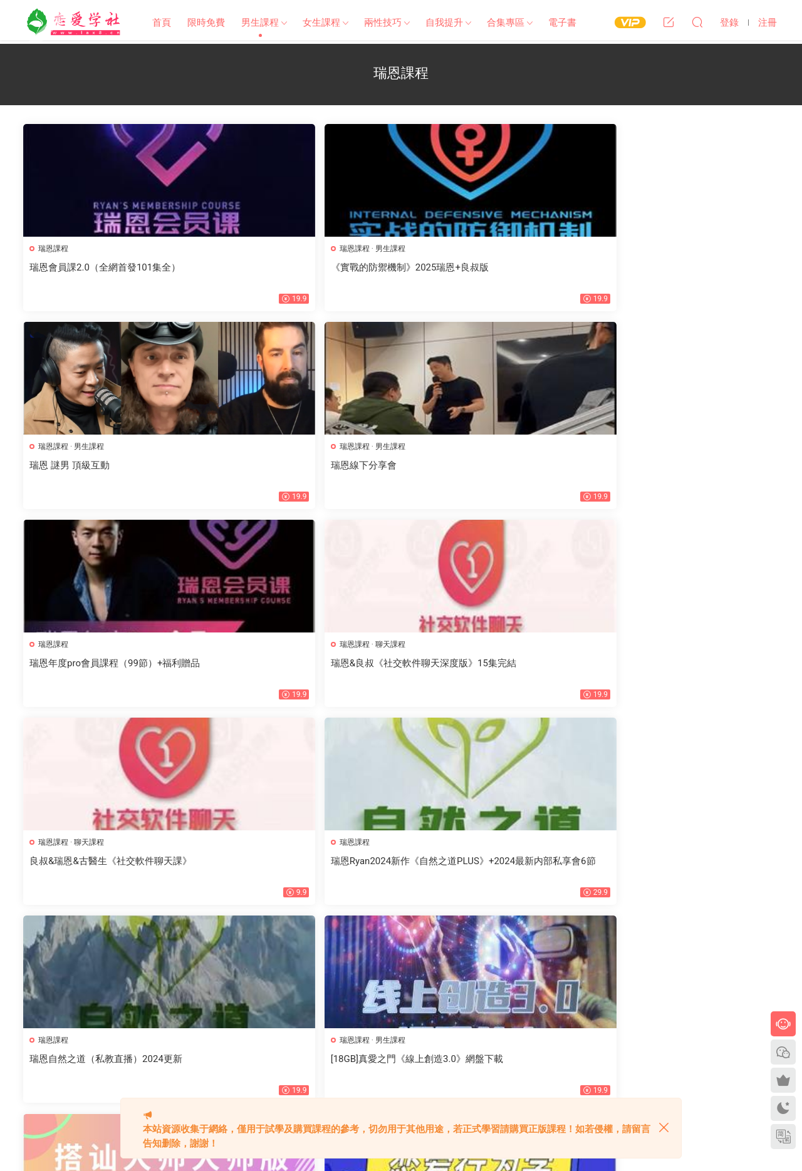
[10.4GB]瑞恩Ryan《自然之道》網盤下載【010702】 (493, 873)
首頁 (161, 22)
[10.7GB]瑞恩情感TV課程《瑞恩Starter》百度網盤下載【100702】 (683, 873)
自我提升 (444, 22)
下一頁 (423, 944)
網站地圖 (293, 1036)
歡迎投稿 (293, 1081)
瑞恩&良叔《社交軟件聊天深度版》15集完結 (301, 473)
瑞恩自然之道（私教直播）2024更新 (107, 667)
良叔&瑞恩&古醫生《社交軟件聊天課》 (495, 467)
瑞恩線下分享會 (637, 267)
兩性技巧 (383, 22)
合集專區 (505, 22)
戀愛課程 (628, 648)
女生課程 (321, 22)
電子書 (562, 22)
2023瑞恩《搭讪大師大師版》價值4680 (496, 667)
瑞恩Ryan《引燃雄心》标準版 (284, 866)
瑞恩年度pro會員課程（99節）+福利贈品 (111, 473)
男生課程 (260, 22)
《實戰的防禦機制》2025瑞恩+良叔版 (301, 267)
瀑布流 (289, 1059)
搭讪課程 (437, 648)
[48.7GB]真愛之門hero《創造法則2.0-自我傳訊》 (113, 873)
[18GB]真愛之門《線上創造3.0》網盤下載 (303, 673)
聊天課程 (282, 448)
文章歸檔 (331, 1036)
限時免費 (206, 22)
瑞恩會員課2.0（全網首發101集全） (106, 267)
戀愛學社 (75, 22)
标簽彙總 (371, 1036)
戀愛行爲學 (628, 667)
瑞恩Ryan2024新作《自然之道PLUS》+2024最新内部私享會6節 (686, 473)
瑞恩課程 (55, 248)
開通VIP (361, 1059)
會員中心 (324, 1059)
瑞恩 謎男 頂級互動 (453, 267)
